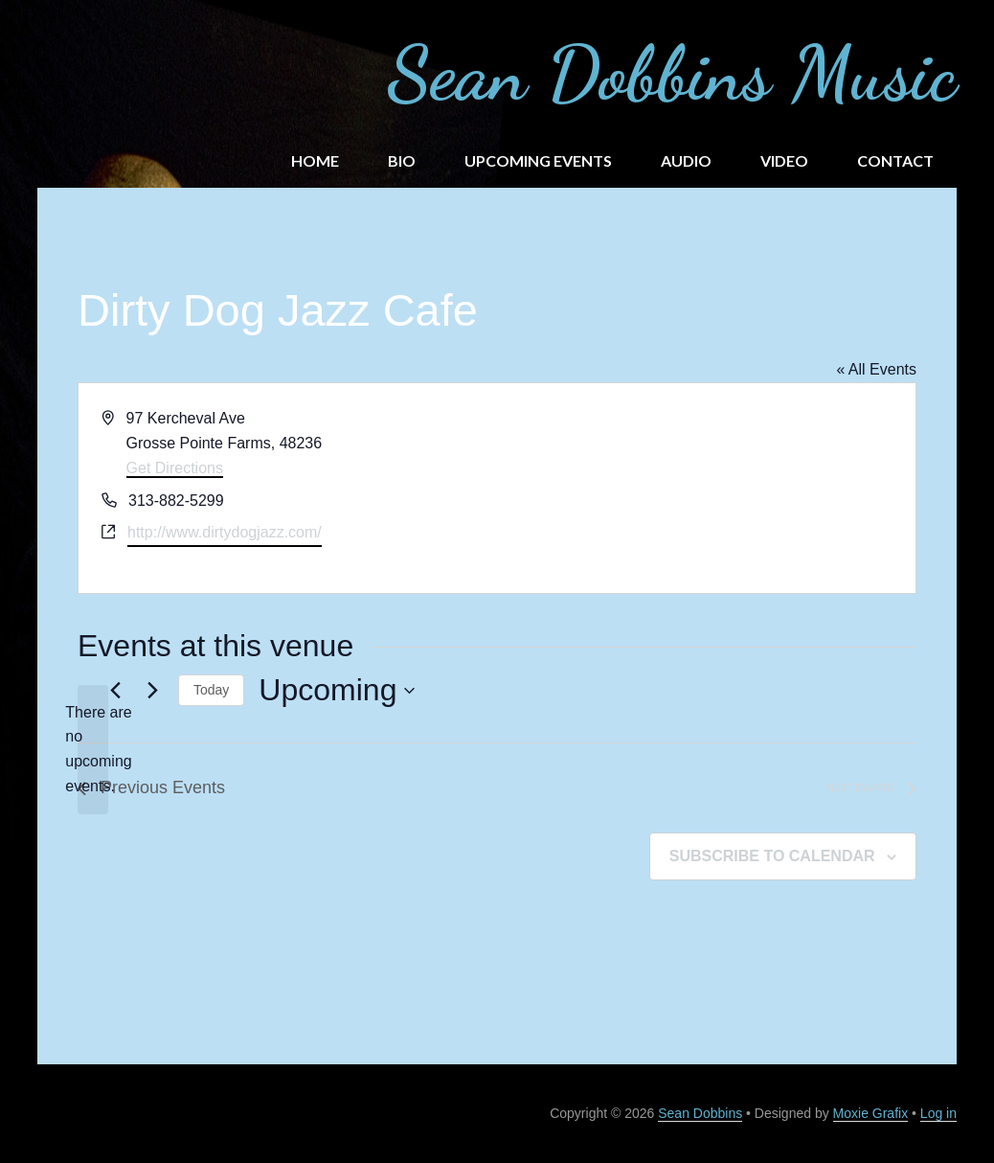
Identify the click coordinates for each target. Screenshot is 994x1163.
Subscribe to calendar (772, 856)
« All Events (876, 369)
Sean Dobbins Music (672, 73)
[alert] (93, 750)
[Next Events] (152, 690)
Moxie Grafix (871, 1113)
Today (211, 689)
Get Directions (174, 468)
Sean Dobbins (700, 1113)
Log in (938, 1113)
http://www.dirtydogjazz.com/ (224, 532)
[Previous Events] (114, 690)
